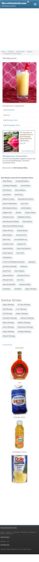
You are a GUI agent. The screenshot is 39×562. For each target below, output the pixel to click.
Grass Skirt (20, 253)
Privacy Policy (16, 532)
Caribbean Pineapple (10, 185)
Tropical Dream (22, 230)
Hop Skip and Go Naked (11, 221)
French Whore (25, 185)
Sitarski (18, 212)
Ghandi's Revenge (9, 336)
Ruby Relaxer (7, 181)
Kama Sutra (19, 194)
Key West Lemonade (10, 266)
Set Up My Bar (7, 345)
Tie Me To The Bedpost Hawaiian (14, 262)
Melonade (32, 262)
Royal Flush (7, 271)
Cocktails (11, 51)
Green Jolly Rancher (24, 248)
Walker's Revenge (24, 322)
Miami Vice (6, 239)
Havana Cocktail (24, 284)
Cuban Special (8, 253)
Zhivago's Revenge (24, 331)
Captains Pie (21, 244)
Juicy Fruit (24, 203)
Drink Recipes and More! (16, 3)
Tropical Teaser (30, 212)
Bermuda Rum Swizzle (25, 199)
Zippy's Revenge (30, 289)
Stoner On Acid (8, 230)
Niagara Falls (7, 212)
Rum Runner (7, 190)
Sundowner (6, 289)
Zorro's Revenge (8, 327)
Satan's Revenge (8, 331)
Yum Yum (20, 280)
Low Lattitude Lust (20, 239)
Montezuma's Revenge (25, 327)
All (8, 541)
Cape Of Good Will (9, 284)
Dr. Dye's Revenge (24, 304)
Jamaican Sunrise (23, 275)
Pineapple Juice (13, 125)
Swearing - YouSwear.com (7, 533)
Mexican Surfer (8, 280)
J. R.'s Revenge (21, 309)
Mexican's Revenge (27, 318)
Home (3, 51)
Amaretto (11, 109)
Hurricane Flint (21, 235)
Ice (8, 115)
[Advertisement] (19, 28)
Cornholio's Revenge (10, 318)
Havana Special (8, 275)
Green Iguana (19, 271)
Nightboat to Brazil (24, 217)
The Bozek (17, 289)
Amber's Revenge (22, 313)
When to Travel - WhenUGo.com (28, 532)
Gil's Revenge (7, 309)
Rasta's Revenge (8, 322)
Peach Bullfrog (8, 248)
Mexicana (24, 266)
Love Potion (7, 194)
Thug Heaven (7, 257)
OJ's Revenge (7, 313)
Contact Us (9, 532)
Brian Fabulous (20, 190)
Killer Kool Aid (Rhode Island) (13, 226)
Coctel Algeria (26, 208)
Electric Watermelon (10, 203)
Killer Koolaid (27, 221)
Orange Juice (12, 120)
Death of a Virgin (8, 199)
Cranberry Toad (8, 244)
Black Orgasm (7, 235)
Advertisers (3, 541)
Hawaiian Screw (8, 217)
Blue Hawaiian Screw (10, 208)
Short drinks (20, 51)
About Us (3, 532)
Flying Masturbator (22, 181)
